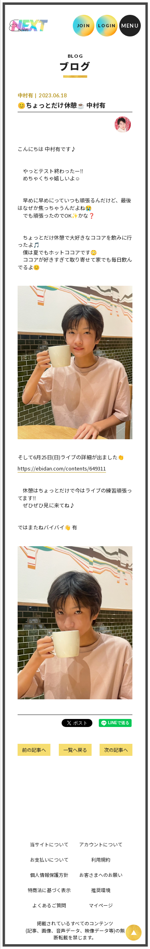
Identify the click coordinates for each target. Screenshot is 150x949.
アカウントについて (100, 844)
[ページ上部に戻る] (134, 933)
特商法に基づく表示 (49, 889)
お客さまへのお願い (100, 874)
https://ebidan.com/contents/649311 (62, 468)
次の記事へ (116, 749)
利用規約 (100, 859)
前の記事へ (34, 749)
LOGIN (107, 25)
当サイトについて (49, 844)
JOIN (83, 25)
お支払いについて (49, 859)
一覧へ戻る (75, 749)
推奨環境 (100, 889)
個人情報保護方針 (49, 874)
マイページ (101, 905)
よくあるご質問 (49, 905)
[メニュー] (130, 25)
